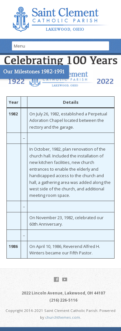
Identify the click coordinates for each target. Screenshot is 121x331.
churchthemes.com (62, 317)
